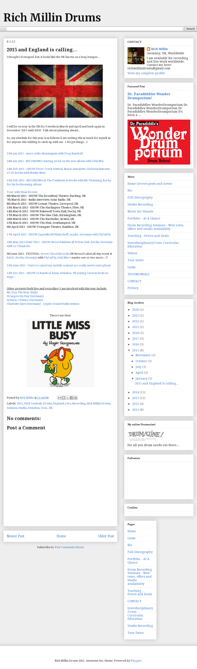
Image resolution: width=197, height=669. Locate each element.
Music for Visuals (140, 211)
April (140, 372)
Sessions (12, 407)
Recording (79, 403)
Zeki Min (63, 257)
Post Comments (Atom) (69, 547)
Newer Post (15, 536)
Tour (44, 407)
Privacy (133, 288)
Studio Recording (140, 204)
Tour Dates (136, 260)
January (142, 378)
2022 (136, 321)
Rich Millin (159, 49)
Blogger (136, 660)
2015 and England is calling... (156, 383)
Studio (22, 407)
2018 (136, 333)
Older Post (106, 536)
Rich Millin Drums (52, 17)
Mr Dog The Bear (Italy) (22, 292)
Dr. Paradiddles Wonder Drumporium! (149, 96)
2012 (136, 403)
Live (68, 403)
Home (61, 536)
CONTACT (135, 281)
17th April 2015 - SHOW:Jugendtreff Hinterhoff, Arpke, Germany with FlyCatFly (59, 234)
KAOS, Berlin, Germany (22, 257)
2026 (136, 309)
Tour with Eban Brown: (22, 192)
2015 (20, 403)
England (58, 403)
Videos (132, 253)
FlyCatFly (50, 257)
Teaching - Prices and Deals (148, 235)
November (144, 355)
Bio (130, 190)
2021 (136, 327)
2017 (136, 338)
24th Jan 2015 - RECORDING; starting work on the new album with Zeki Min (55, 161)
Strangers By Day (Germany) (25, 296)
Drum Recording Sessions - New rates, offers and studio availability (156, 226)
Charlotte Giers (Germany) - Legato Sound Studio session (43, 303)
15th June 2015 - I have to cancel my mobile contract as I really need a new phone (59, 265)
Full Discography (140, 197)
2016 (136, 344)
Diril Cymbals (33, 403)
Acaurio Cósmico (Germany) (25, 300)
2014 (136, 392)
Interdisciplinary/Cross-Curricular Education (140, 613)
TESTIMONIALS (139, 274)
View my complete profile (146, 73)
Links (132, 267)
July (139, 367)
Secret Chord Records (55, 253)
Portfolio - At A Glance (144, 218)
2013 (136, 398)
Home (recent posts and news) (150, 183)
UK (51, 407)
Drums (47, 403)
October (142, 361)
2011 (136, 409)
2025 (136, 315)
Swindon (33, 407)
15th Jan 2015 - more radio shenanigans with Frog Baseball (45, 153)
